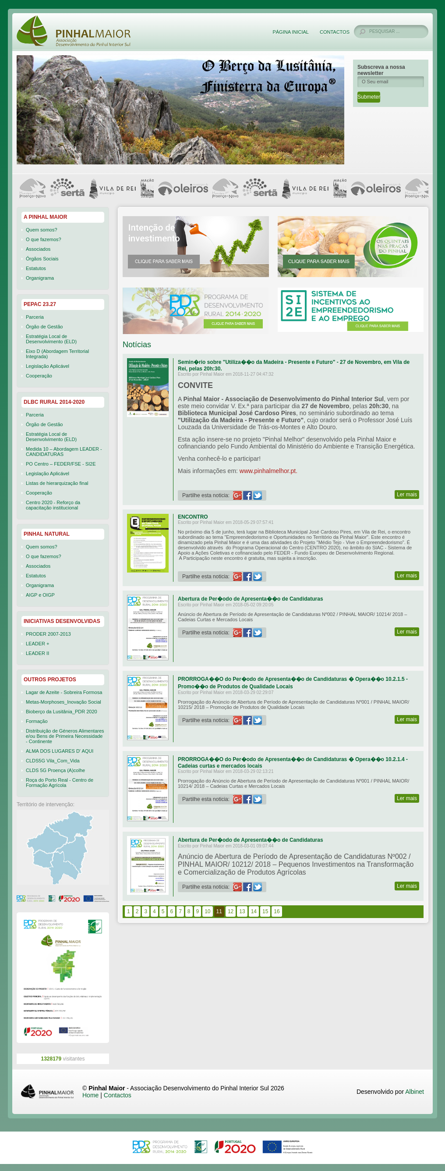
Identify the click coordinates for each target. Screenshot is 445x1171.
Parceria (35, 317)
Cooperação (39, 375)
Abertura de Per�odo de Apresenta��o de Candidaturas (250, 599)
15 (265, 911)
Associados (38, 249)
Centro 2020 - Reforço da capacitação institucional (53, 505)
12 (230, 911)
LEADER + (37, 643)
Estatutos (36, 268)
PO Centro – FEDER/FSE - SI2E (61, 463)
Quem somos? (41, 229)
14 (254, 911)
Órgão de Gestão (44, 326)
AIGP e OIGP (40, 595)
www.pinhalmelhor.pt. (268, 470)
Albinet (414, 1091)
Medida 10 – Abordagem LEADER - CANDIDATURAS (64, 451)
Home (90, 1095)
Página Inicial (290, 32)
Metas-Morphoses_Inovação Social (63, 702)
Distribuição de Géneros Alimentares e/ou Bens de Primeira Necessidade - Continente (65, 736)
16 (276, 911)
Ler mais (407, 494)
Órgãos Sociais (42, 258)
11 (219, 911)
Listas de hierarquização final (57, 483)
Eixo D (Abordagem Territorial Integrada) (57, 354)
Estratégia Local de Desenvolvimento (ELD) (51, 339)
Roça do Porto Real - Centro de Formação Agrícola (59, 782)
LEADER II (37, 653)
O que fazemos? (43, 239)
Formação (37, 721)
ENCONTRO (193, 517)
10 (207, 911)
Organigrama (40, 278)
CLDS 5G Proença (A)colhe (55, 770)
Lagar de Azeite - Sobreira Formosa (64, 692)
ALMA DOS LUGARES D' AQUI (59, 751)
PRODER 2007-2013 (48, 634)
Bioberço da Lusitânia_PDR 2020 (61, 711)
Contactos (335, 32)
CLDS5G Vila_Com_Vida (53, 760)
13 (242, 911)
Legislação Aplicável (47, 366)
